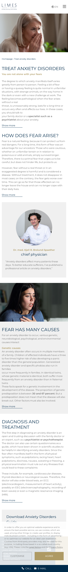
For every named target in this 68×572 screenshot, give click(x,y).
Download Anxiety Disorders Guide (31, 519)
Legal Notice (35, 547)
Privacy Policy (56, 547)
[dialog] (34, 543)
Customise (17, 556)
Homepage (7, 59)
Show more (8, 125)
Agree (49, 556)
